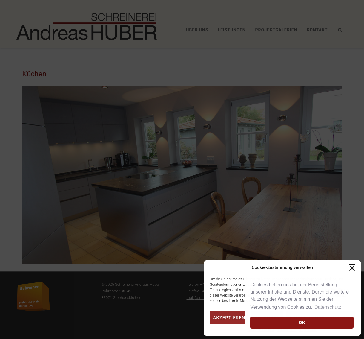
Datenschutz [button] (327, 307)
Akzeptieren (229, 317)
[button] (352, 267)
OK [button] (302, 322)
